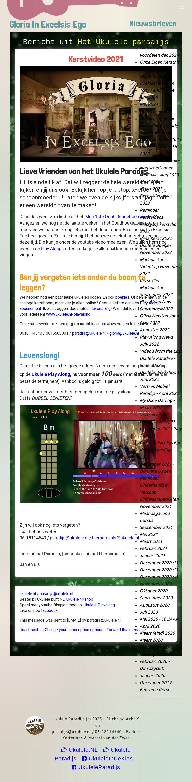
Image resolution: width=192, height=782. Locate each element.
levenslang (101, 308)
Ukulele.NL (80, 750)
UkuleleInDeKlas (108, 758)
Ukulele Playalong (99, 605)
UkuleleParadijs (96, 767)
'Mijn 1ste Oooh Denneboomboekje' (119, 216)
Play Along (51, 248)
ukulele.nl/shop (79, 599)
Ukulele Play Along (51, 374)
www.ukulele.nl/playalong (68, 314)
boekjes (123, 297)
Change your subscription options (74, 629)
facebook (49, 610)
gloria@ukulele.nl (124, 333)
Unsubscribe (31, 629)
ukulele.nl (28, 593)
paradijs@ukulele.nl (89, 333)
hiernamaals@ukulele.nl (115, 537)
